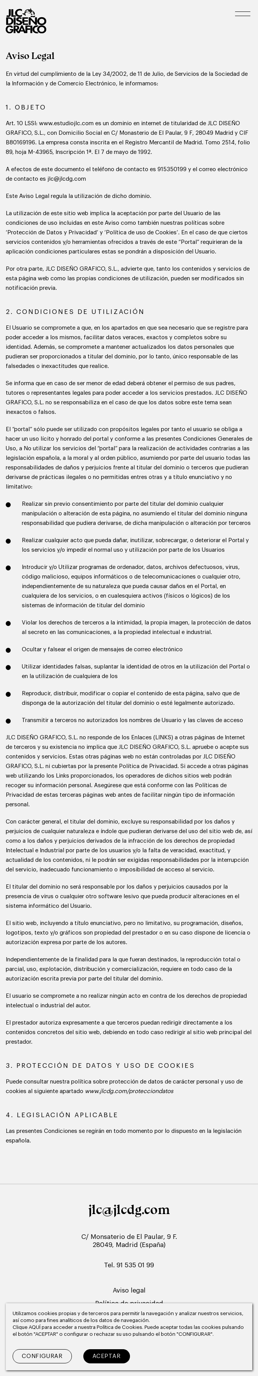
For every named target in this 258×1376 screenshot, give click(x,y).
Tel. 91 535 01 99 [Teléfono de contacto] (129, 1265)
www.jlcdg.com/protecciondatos (129, 1091)
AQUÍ (35, 1327)
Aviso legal (129, 1290)
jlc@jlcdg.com (129, 1209)
